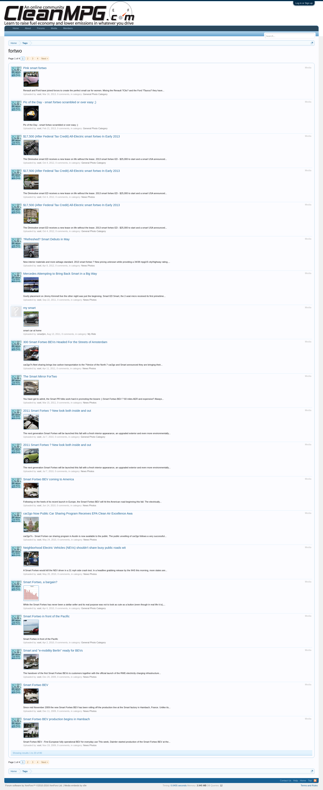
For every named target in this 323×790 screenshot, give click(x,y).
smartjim (41, 334)
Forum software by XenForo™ (34, 785)
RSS (315, 780)
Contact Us (285, 780)
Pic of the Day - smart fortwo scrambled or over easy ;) (59, 102)
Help (295, 780)
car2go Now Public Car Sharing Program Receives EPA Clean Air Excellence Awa (78, 513)
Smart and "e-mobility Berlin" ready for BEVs (53, 650)
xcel (39, 94)
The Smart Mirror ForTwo (40, 376)
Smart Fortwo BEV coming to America (48, 479)
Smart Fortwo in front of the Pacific (46, 616)
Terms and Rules (309, 785)
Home (16, 28)
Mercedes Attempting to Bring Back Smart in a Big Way (60, 273)
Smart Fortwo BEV (35, 685)
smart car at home (32, 330)
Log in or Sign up (303, 3)
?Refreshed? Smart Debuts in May (46, 239)
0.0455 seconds (179, 785)
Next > (44, 58)
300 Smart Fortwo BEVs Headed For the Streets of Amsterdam (65, 342)
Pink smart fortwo (35, 68)
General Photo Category (95, 94)
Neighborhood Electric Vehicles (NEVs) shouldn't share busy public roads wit (74, 547)
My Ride (92, 334)
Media (54, 28)
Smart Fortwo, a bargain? (40, 582)
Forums (41, 28)
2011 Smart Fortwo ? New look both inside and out (57, 410)
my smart (29, 307)
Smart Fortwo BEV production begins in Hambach (56, 719)
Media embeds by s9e (75, 785)
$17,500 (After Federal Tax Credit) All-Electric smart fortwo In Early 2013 (71, 136)
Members (68, 28)
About (28, 28)
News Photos (88, 197)
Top (310, 780)
